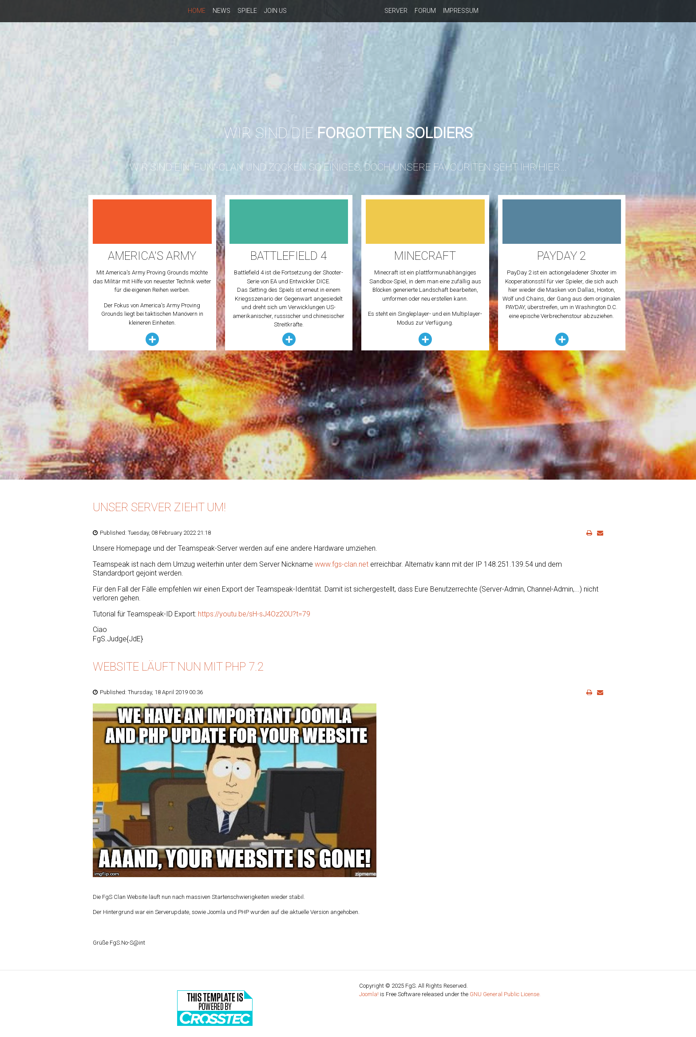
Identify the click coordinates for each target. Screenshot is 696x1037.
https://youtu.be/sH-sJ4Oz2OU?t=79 (254, 614)
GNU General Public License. (505, 994)
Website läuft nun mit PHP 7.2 (178, 666)
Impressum (460, 10)
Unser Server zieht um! (159, 507)
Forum (425, 10)
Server (395, 10)
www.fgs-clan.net (341, 564)
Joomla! (369, 994)
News (221, 10)
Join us (275, 10)
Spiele (247, 10)
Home (197, 10)
